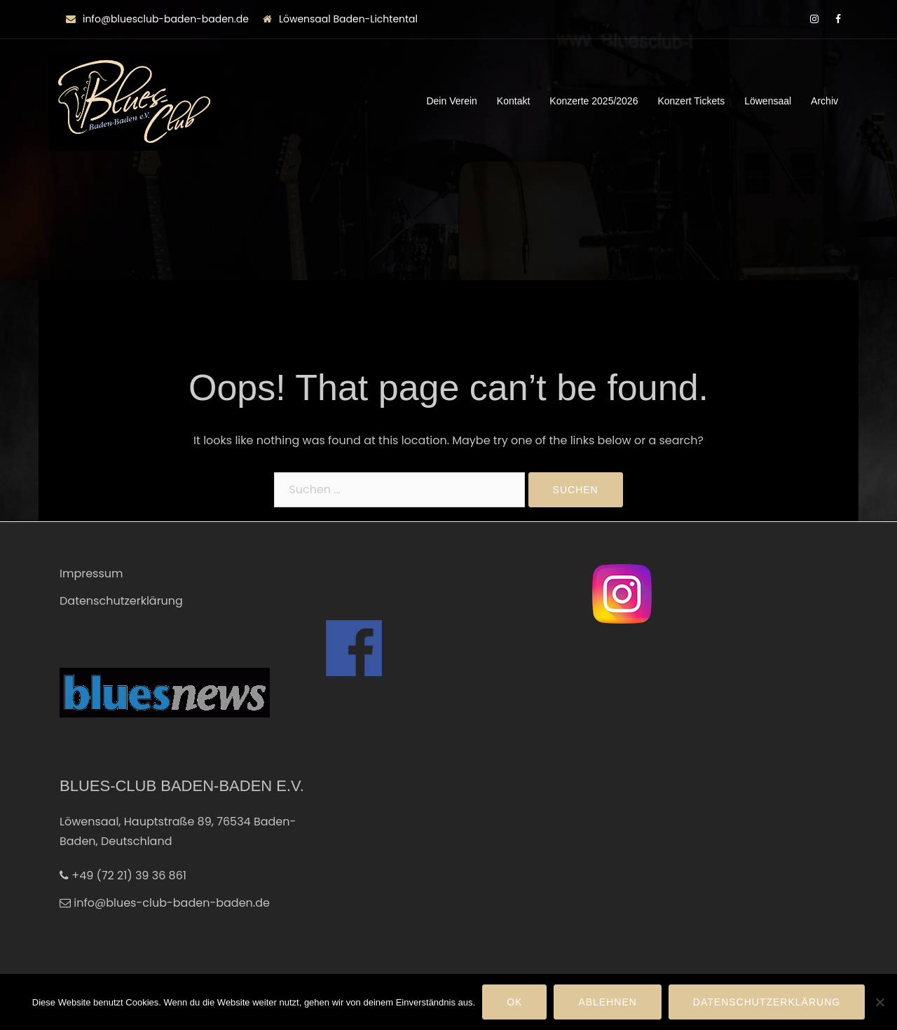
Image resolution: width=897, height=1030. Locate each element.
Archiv (824, 101)
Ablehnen (607, 1002)
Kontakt (513, 101)
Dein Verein (451, 101)
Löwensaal (767, 101)
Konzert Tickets (691, 101)
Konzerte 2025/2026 (593, 101)
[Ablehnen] (879, 1002)
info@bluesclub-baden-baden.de (166, 19)
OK (514, 1002)
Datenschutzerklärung (121, 601)
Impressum (91, 573)
